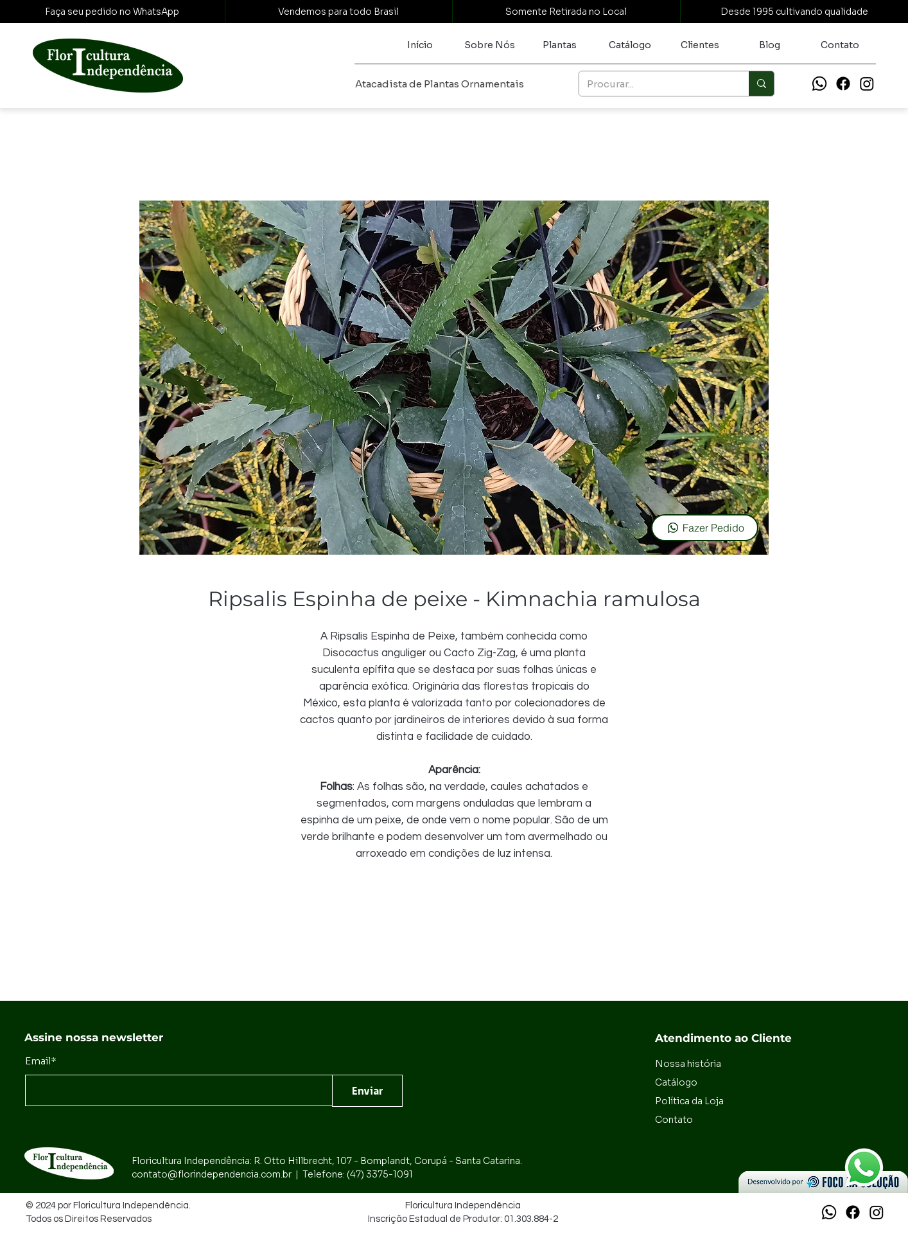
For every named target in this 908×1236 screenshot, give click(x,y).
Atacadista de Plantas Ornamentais (439, 84)
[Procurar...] (654, 83)
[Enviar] (367, 1091)
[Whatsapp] (819, 84)
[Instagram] (867, 84)
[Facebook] (843, 84)
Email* (41, 1061)
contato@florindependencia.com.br (212, 1174)
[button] (560, 45)
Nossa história (688, 1064)
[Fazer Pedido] (704, 527)
